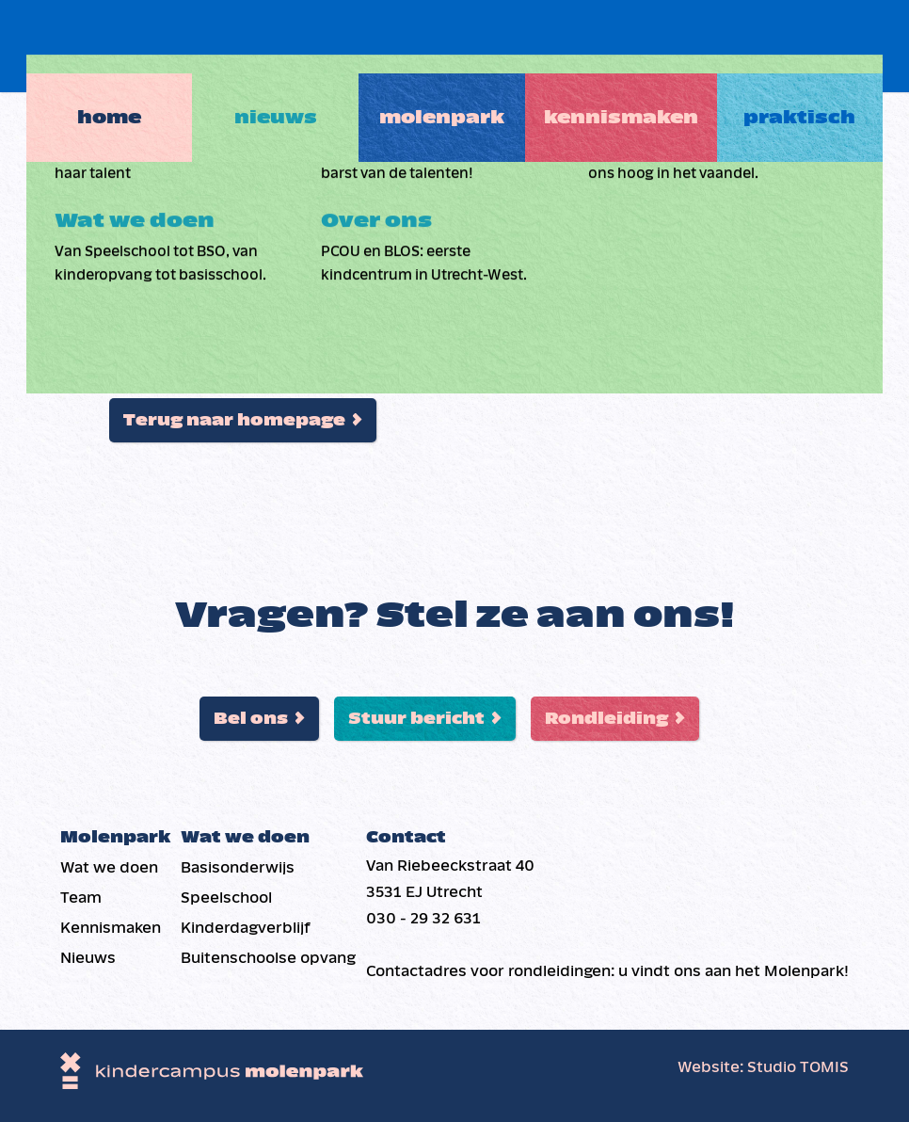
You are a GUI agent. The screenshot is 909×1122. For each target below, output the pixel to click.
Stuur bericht (416, 719)
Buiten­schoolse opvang (268, 958)
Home (89, 44)
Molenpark (448, 44)
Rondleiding (606, 719)
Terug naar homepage (234, 420)
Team (81, 897)
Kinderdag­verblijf (246, 928)
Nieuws (269, 44)
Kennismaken (634, 44)
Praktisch (819, 44)
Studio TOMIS (798, 1067)
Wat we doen (109, 867)
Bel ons (251, 719)
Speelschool (226, 897)
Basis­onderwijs (238, 867)
